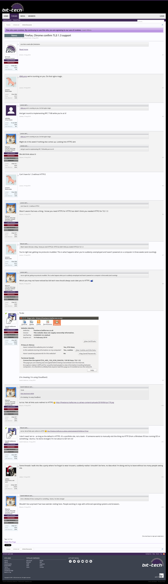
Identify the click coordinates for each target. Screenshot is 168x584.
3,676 (15, 67)
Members (31, 16)
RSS (164, 554)
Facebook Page (8, 570)
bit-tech (29, 38)
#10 (163, 405)
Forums (14, 16)
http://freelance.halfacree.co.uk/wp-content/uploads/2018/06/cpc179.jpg (85, 402)
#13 (163, 507)
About (6, 562)
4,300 (15, 165)
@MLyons (23, 76)
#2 (163, 88)
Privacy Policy (161, 581)
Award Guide (8, 564)
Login (162, 16)
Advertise (7, 569)
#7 (163, 255)
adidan (7, 479)
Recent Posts (16, 20)
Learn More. (87, 30)
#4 (163, 157)
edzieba (7, 118)
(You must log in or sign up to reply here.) (153, 536)
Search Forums (7, 20)
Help (153, 554)
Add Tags (10, 539)
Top (161, 554)
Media (22, 16)
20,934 (15, 486)
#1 (163, 55)
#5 (163, 185)
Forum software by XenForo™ (17, 581)
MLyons (7, 147)
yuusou (7, 90)
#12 (163, 477)
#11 (163, 442)
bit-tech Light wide (8, 554)
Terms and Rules (152, 581)
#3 (163, 116)
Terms (6, 567)
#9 (163, 380)
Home (6, 16)
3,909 (15, 124)
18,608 (15, 342)
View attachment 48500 (27, 394)
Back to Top (7, 572)
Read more (23, 49)
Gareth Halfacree (10, 326)
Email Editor (7, 565)
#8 (163, 283)
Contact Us (148, 554)
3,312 (15, 96)
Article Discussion (16, 38)
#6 (163, 214)
